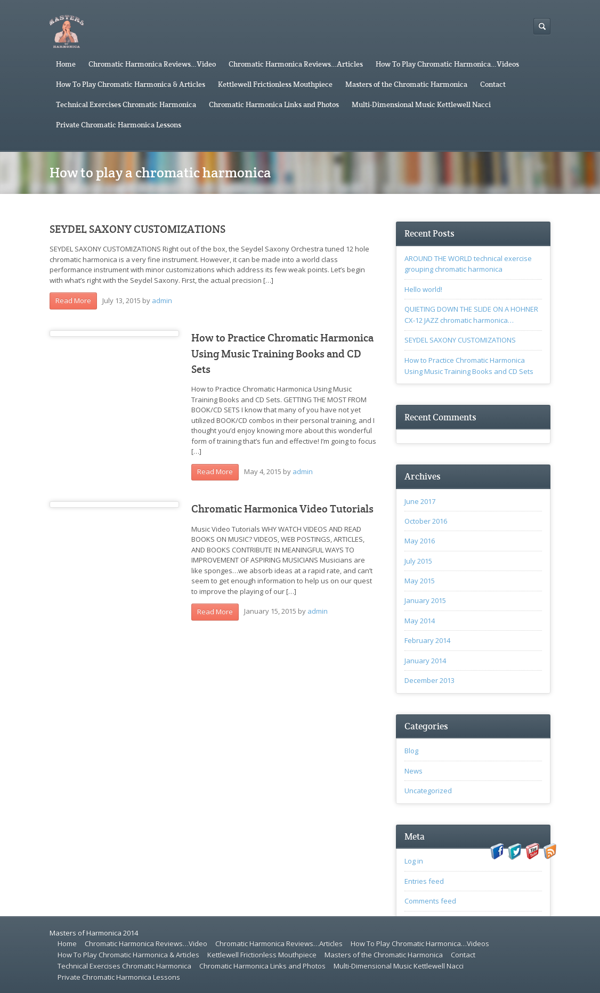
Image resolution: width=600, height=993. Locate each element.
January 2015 (425, 600)
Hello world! (423, 289)
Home (66, 64)
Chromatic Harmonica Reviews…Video (152, 64)
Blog (411, 750)
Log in (413, 861)
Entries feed (424, 881)
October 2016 (425, 521)
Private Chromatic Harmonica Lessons (118, 124)
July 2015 (418, 561)
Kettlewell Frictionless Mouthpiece (275, 84)
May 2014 (419, 620)
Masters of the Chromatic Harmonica (406, 84)
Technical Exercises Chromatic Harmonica (126, 104)
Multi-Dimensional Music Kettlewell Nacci (421, 104)
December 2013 (429, 680)
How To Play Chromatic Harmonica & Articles (130, 84)
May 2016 (419, 541)
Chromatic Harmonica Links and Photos (274, 104)
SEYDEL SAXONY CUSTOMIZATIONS (137, 229)
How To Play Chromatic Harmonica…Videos (447, 64)
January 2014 (425, 660)
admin (162, 300)
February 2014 (427, 640)
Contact (493, 84)
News (413, 771)
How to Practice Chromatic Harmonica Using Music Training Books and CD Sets (282, 353)
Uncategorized (428, 790)
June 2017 (419, 501)
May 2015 (419, 580)
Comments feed (430, 901)
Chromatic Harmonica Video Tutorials (282, 509)
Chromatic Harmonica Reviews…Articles (296, 64)
